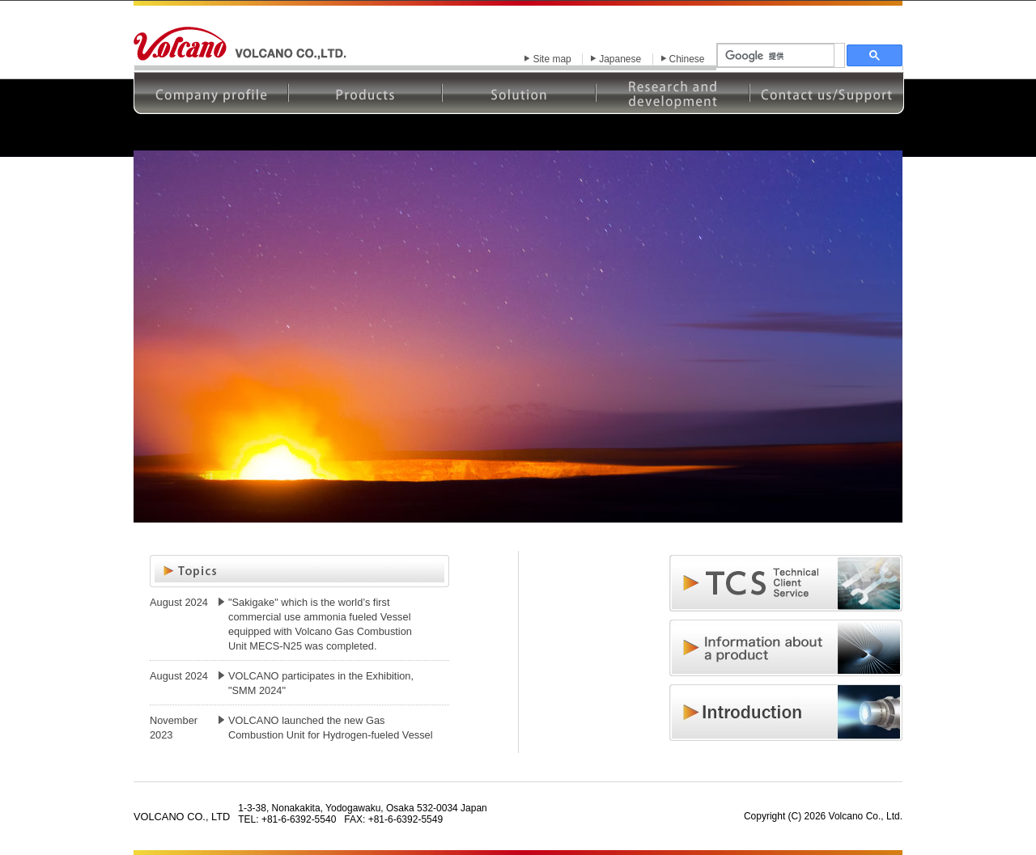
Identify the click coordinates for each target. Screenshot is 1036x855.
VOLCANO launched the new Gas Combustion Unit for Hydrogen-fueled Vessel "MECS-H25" (330, 735)
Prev (155, 349)
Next (881, 349)
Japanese (620, 59)
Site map (552, 59)
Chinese (687, 59)
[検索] (775, 56)
